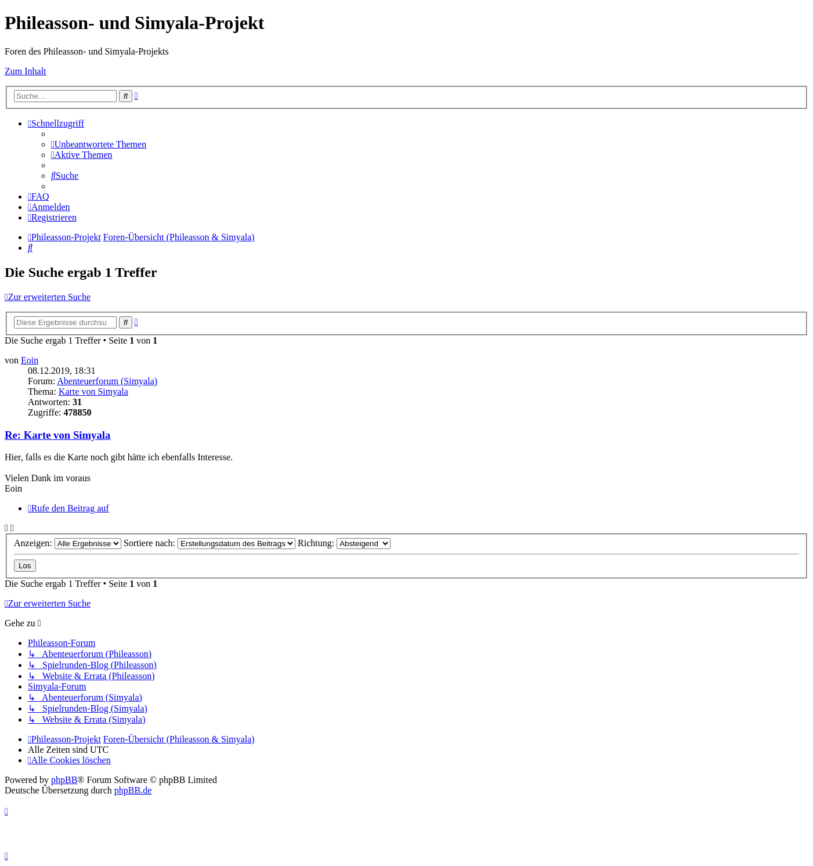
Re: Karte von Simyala (57, 435)
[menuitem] (98, 144)
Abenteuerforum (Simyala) (107, 381)
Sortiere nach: (209, 543)
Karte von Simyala (93, 391)
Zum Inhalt (25, 71)
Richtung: (344, 543)
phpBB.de (132, 790)
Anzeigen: (67, 543)
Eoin (29, 360)
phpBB (64, 780)
